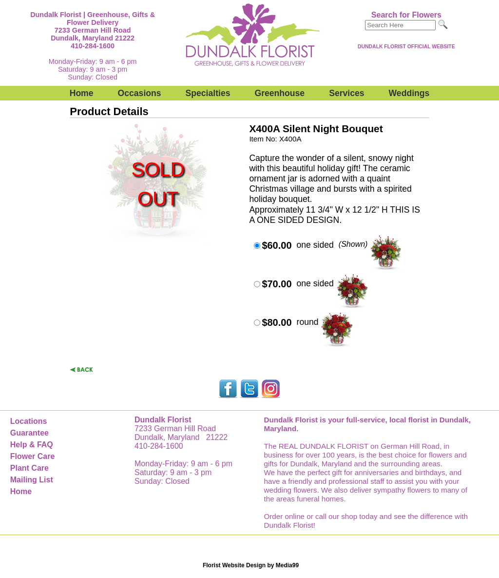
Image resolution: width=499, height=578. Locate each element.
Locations (28, 421)
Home (82, 93)
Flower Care (32, 456)
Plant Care (29, 468)
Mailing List (31, 480)
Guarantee (29, 433)
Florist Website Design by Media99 (251, 565)
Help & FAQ (31, 444)
